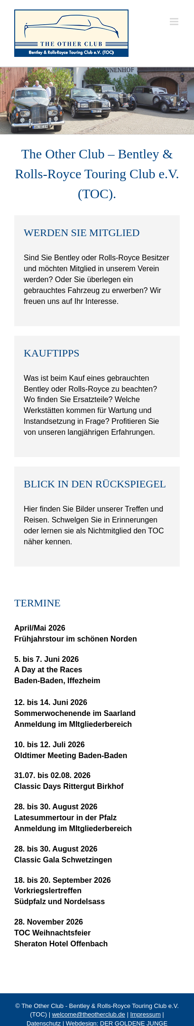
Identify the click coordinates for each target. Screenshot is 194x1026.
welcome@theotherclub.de (88, 1014)
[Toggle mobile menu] (175, 22)
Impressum (145, 1014)
